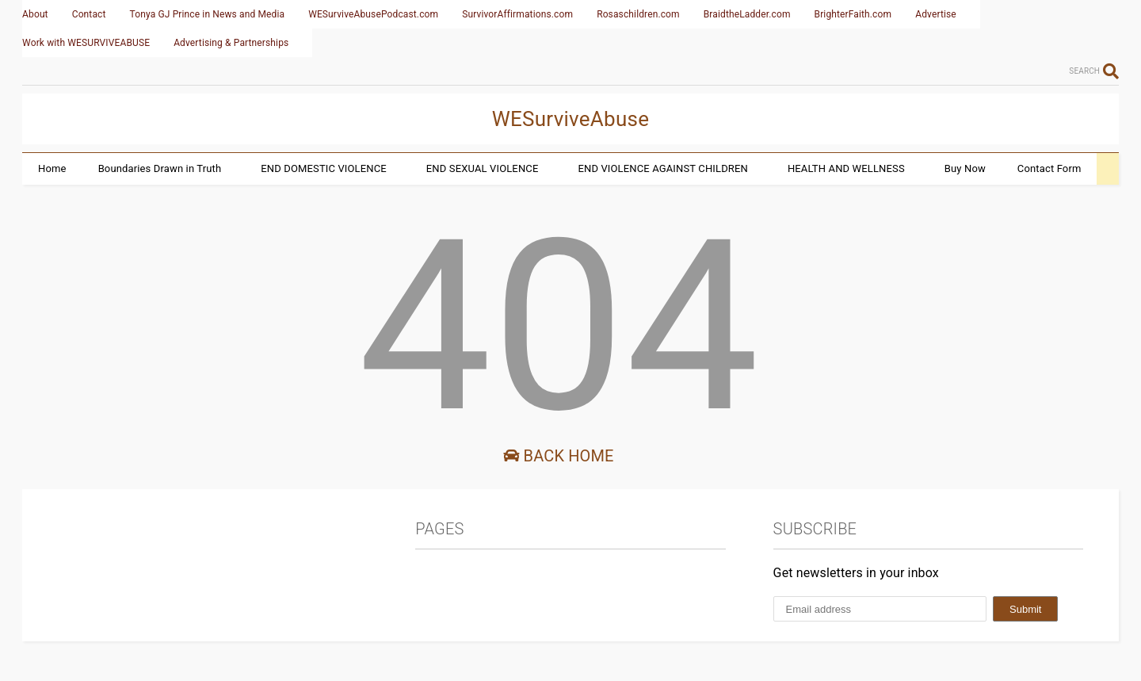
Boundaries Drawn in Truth (160, 168)
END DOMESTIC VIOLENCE (324, 168)
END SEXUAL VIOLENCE (482, 168)
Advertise (935, 14)
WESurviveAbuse (571, 119)
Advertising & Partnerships (231, 42)
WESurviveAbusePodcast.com (373, 14)
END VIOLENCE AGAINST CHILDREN (662, 168)
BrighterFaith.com (853, 14)
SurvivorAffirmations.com (517, 14)
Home (52, 168)
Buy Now (965, 168)
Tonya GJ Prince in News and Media (207, 14)
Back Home (558, 455)
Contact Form (1049, 168)
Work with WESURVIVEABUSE (86, 42)
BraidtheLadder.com (747, 14)
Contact (89, 14)
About (35, 14)
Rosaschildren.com (638, 14)
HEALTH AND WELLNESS (846, 168)
